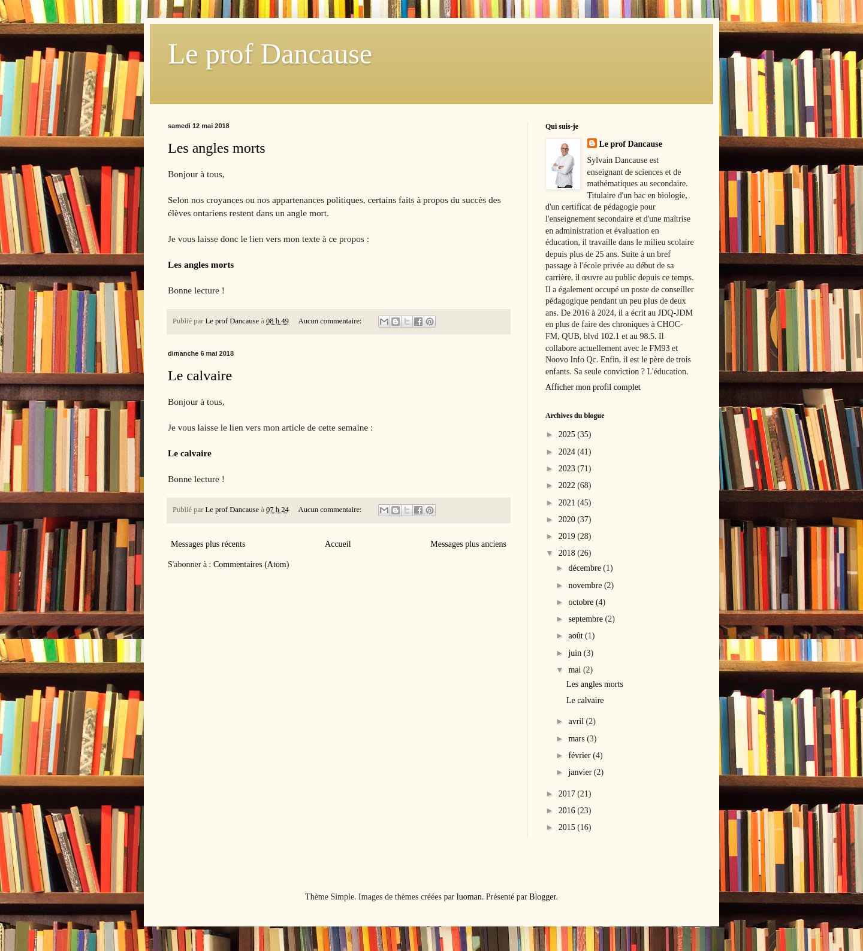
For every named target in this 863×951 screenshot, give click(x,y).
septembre (586, 618)
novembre (586, 585)
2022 (568, 485)
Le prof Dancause (270, 53)
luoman (469, 896)
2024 (568, 451)
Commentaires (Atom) (251, 564)
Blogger (542, 896)
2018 (568, 553)
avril (577, 721)
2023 (568, 468)
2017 (568, 793)
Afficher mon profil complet (593, 387)
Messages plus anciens (468, 544)
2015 (568, 827)
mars (577, 738)
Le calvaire (200, 375)
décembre (585, 568)
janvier (580, 772)
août (576, 635)
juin (575, 653)
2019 (568, 536)
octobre (581, 602)
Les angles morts (216, 148)
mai (575, 669)
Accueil (338, 544)
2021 (568, 502)
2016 (568, 810)
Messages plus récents (208, 544)
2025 (568, 434)
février (580, 755)
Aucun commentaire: (331, 321)
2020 (568, 519)
